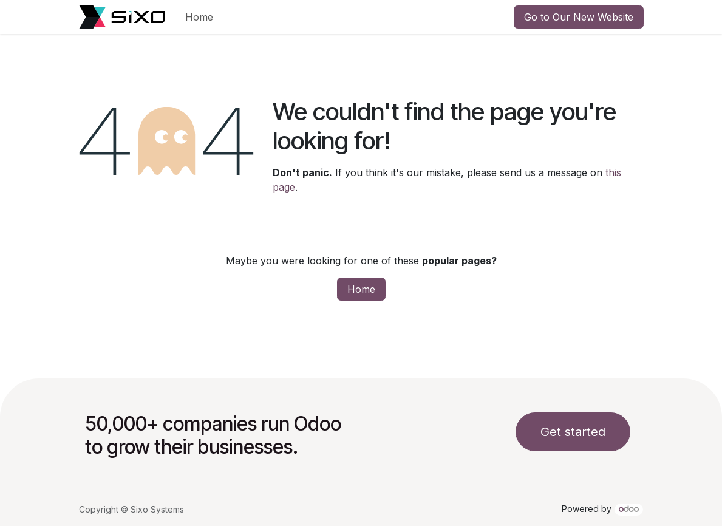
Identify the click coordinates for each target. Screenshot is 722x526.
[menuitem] (199, 17)
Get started (572, 432)
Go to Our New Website (578, 17)
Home (361, 289)
